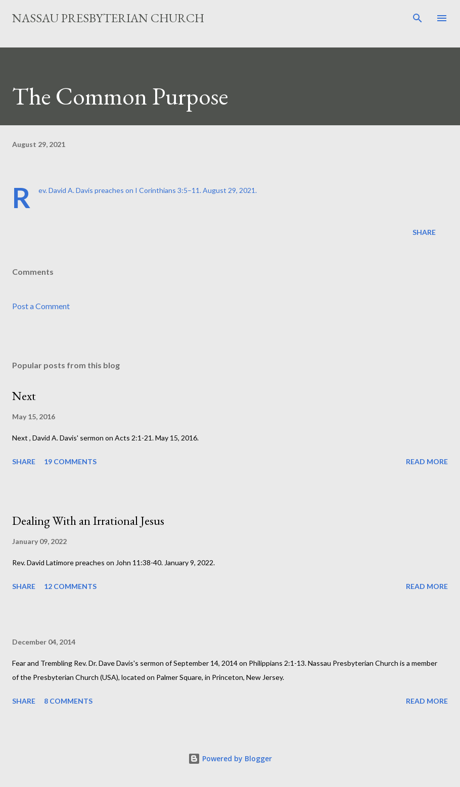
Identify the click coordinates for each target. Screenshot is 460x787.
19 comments (70, 461)
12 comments (70, 586)
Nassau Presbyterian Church (108, 18)
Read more (427, 461)
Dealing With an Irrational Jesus (88, 520)
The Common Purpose (120, 96)
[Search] (417, 18)
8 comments (68, 701)
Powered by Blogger (230, 758)
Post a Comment (41, 306)
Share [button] (424, 232)
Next (24, 396)
